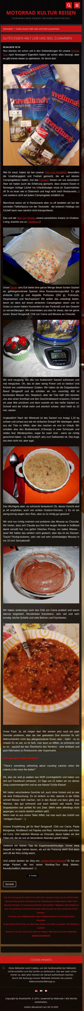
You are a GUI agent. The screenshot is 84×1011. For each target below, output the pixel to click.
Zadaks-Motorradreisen (53, 861)
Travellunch (33, 222)
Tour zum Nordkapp (56, 172)
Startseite (8, 28)
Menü (77, 5)
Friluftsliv (44, 180)
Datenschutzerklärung (41, 935)
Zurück (9, 884)
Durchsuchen (69, 5)
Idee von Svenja (26, 218)
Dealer (13, 287)
